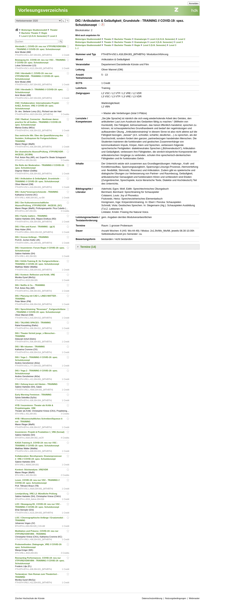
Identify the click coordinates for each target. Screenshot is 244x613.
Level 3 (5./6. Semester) (161, 42)
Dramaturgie (140, 39)
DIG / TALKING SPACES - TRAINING (33, 322)
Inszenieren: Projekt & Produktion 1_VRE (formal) (40, 432)
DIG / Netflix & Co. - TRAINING (30, 285)
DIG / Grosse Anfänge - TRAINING (32, 237)
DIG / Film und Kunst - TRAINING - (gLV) (35, 226)
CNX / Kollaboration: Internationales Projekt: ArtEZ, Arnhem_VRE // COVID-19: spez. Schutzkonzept (37, 106)
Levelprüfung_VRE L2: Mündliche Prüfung (36, 493)
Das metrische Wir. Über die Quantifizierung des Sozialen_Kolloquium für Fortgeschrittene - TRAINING (39, 138)
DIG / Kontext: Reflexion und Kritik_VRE (35, 275)
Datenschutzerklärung (152, 598)
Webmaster (194, 598)
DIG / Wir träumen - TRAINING (30, 346)
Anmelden (193, 3)
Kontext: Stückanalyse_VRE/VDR (32, 469)
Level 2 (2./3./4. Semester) (34, 36)
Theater (54, 30)
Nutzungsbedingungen (175, 598)
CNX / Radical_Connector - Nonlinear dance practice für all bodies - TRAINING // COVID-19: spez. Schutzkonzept (38, 122)
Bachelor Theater (30, 33)
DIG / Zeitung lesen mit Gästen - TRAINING (36, 384)
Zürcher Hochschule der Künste (30, 598)
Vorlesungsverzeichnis (43, 10)
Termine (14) (88, 246)
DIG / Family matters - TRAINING (31, 216)
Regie (44, 33)
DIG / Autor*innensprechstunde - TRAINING (37, 192)
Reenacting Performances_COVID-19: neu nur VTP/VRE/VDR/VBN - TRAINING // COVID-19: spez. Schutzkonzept (40, 561)
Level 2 (53, 36)
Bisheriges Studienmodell (34, 30)
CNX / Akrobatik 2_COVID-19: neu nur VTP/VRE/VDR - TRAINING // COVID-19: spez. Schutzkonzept (37, 76)
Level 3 (179, 42)
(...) (77, 48)
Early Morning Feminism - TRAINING (33, 394)
